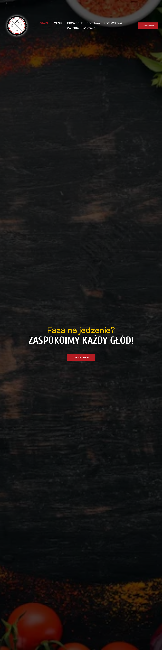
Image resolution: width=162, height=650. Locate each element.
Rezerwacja (113, 23)
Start (45, 23)
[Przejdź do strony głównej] (17, 26)
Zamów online (148, 25)
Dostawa (93, 23)
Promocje (75, 23)
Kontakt (88, 28)
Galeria (73, 28)
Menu (59, 23)
